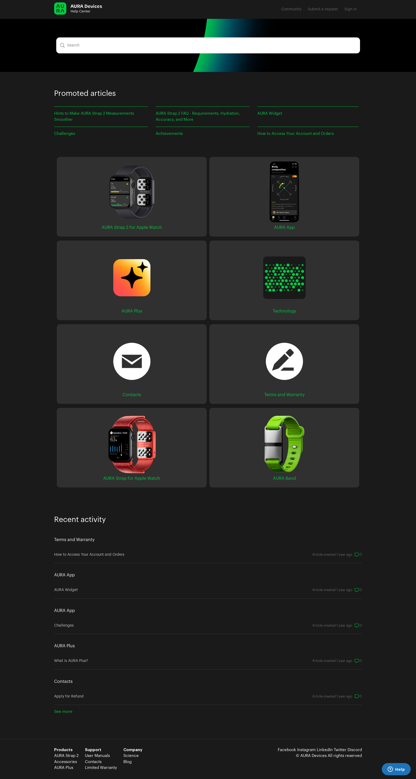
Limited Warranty (101, 768)
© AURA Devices (311, 756)
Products (63, 750)
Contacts (63, 681)
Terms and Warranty (74, 540)
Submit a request (323, 9)
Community (291, 9)
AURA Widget (269, 113)
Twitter (340, 750)
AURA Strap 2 (66, 756)
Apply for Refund (69, 696)
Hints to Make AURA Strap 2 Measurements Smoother (94, 117)
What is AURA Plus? (71, 661)
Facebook (287, 750)
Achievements (169, 134)
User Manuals (97, 756)
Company (132, 750)
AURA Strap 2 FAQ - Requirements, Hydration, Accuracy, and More (198, 117)
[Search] (208, 45)
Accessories (65, 762)
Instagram (306, 750)
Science (131, 756)
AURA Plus (64, 646)
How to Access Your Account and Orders (295, 134)
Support (93, 750)
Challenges (64, 134)
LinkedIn (325, 750)
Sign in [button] (350, 9)
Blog (127, 762)
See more (63, 712)
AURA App (64, 575)
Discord (355, 750)
